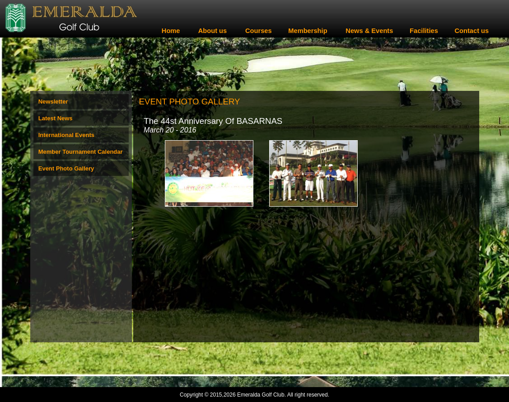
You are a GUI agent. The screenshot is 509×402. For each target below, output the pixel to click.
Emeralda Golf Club (261, 395)
